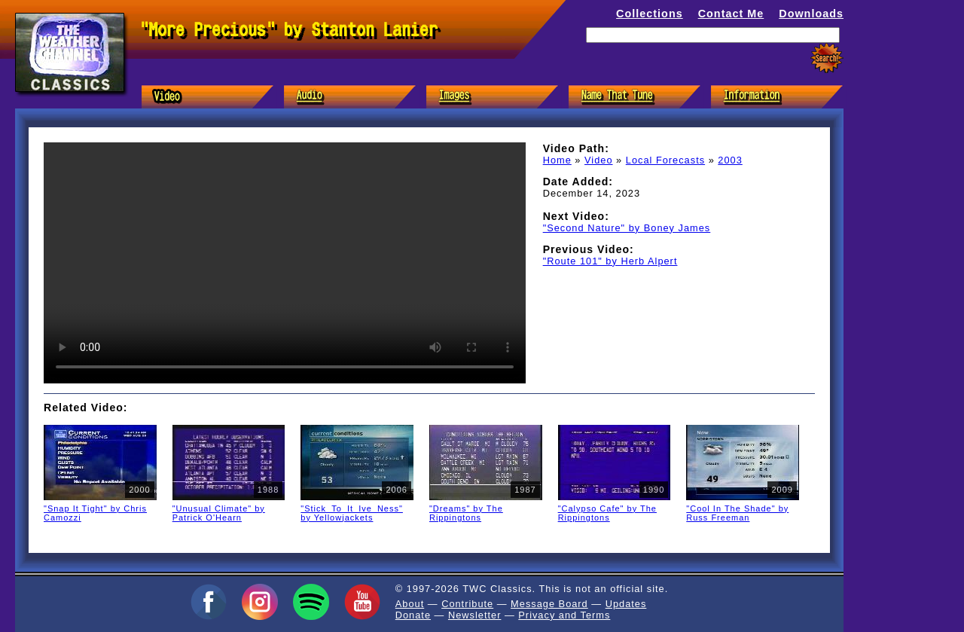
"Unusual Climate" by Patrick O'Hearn (218, 513)
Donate (413, 615)
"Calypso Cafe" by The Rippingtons (607, 513)
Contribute (467, 603)
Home (557, 160)
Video (598, 160)
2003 (730, 160)
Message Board (549, 603)
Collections (649, 14)
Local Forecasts (665, 160)
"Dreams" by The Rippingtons (466, 513)
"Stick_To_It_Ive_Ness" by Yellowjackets (351, 513)
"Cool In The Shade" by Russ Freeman (737, 513)
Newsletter (474, 615)
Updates (626, 603)
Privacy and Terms (564, 615)
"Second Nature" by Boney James (627, 228)
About (409, 603)
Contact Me (731, 14)
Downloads (811, 14)
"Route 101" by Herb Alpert (610, 261)
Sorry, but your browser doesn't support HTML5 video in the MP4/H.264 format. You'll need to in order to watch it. (285, 262)
